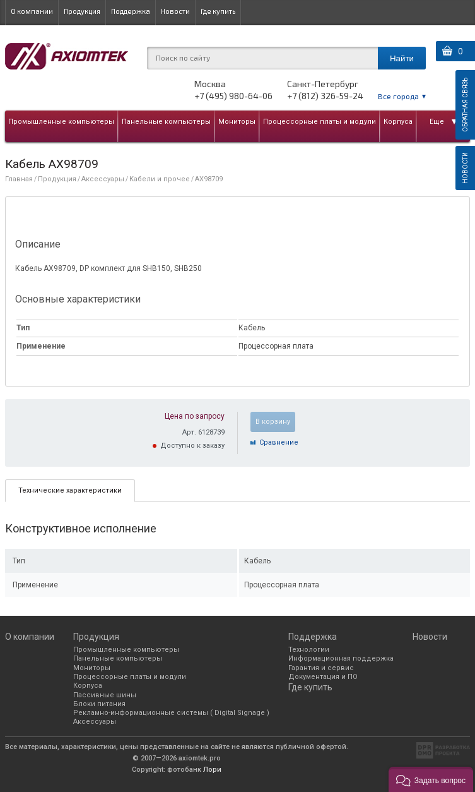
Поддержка (130, 11)
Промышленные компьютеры (61, 121)
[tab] (70, 490)
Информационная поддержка (341, 658)
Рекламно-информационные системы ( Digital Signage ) (171, 713)
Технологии (308, 649)
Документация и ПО (323, 677)
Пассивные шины (104, 695)
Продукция (82, 11)
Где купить (218, 11)
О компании (32, 11)
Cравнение (278, 442)
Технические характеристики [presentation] (70, 490)
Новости (175, 11)
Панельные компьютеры (166, 121)
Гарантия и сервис (321, 668)
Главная (19, 179)
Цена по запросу (195, 416)
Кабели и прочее (159, 179)
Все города (398, 96)
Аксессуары (102, 179)
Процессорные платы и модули (319, 121)
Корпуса (398, 121)
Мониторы (236, 121)
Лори (212, 769)
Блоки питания (99, 704)
